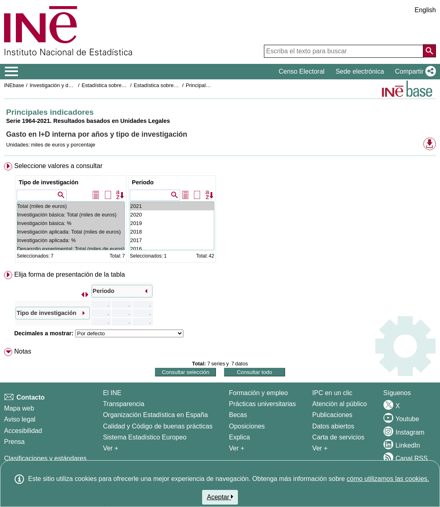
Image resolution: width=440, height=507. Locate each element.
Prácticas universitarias (262, 403)
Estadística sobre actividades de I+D (124, 85)
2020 (171, 214)
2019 (171, 223)
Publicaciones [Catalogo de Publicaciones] (332, 414)
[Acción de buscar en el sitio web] (429, 50)
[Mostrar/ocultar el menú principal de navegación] (11, 71)
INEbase (14, 85)
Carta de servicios (338, 437)
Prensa (14, 441)
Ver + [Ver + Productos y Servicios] (320, 448)
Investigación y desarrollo (59, 85)
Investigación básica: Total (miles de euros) (70, 214)
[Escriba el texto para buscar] (343, 51)
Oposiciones (247, 426)
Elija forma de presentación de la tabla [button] (69, 274)
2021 (171, 206)
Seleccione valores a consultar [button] (58, 165)
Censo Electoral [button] (302, 71)
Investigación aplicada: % (70, 240)
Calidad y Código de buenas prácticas (158, 426)
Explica (239, 437)
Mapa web (19, 408)
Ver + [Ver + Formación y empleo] (236, 448)
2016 (171, 249)
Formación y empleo (258, 392)
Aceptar (220, 496)
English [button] (425, 10)
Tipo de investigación (48, 182)
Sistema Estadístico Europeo (144, 437)
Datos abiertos (333, 426)
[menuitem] (220, 214)
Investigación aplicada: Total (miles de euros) (70, 231)
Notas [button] (22, 351)
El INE (112, 392)
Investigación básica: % (70, 223)
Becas (238, 414)
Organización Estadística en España (155, 414)
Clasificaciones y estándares (45, 458)
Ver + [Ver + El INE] (110, 448)
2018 (171, 231)
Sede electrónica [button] (359, 71)
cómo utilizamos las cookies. (387, 478)
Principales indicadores (213, 85)
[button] (414, 71)
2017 (171, 240)
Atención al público (339, 403)
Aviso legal (19, 419)
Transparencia (123, 403)
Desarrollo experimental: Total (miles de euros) (70, 249)
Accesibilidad (23, 430)
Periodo (143, 182)
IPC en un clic (332, 392)
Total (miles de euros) (70, 206)
